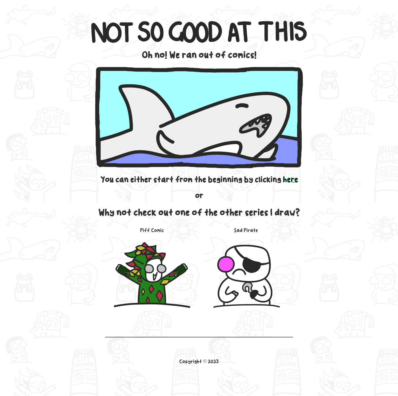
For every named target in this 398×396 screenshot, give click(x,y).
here (290, 179)
